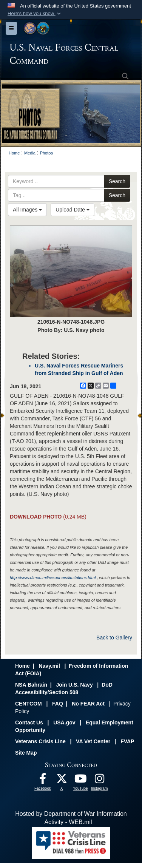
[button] (35, 13)
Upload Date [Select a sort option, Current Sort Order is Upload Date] (73, 210)
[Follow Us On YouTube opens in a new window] (80, 780)
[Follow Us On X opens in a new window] (61, 780)
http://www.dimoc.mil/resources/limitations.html (53, 577)
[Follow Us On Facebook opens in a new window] (42, 780)
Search (117, 181)
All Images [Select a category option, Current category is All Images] (27, 210)
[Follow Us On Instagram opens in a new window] (99, 780)
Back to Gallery (114, 638)
